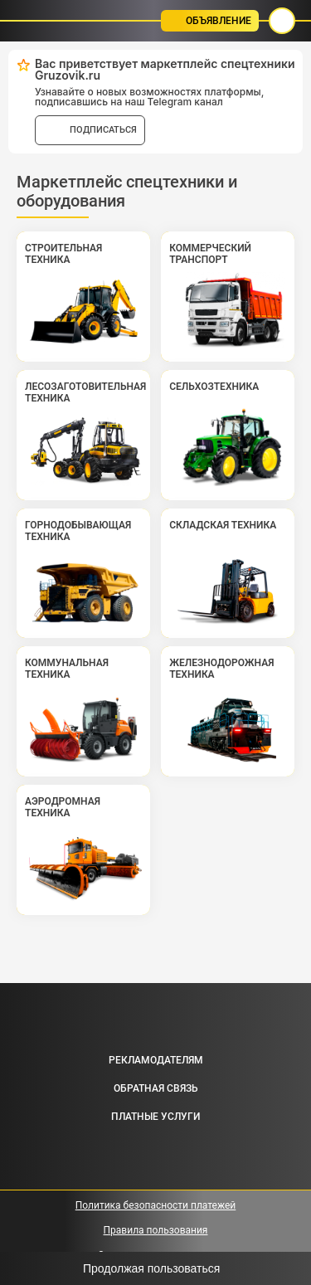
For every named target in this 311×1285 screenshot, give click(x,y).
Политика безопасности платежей (155, 1205)
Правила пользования (156, 1230)
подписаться (103, 129)
